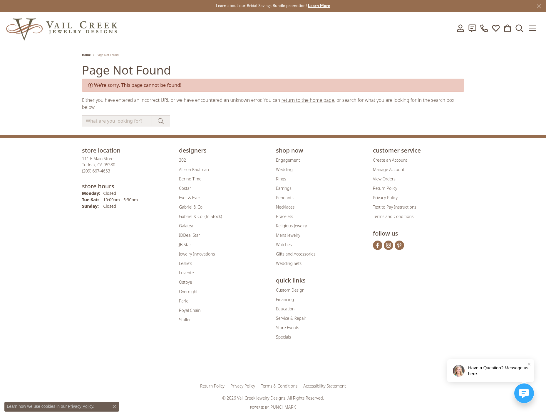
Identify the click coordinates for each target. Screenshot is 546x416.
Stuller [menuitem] (185, 319)
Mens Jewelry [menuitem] (288, 235)
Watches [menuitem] (284, 244)
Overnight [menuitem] (188, 291)
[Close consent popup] (114, 406)
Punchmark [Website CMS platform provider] (283, 407)
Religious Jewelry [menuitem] (291, 226)
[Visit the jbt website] (321, 365)
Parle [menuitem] (183, 301)
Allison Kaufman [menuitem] (194, 169)
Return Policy (385, 188)
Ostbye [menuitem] (185, 282)
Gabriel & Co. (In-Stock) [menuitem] (200, 216)
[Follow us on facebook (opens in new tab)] (377, 245)
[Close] (538, 6)
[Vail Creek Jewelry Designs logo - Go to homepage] (61, 28)
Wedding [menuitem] (284, 169)
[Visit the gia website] (227, 365)
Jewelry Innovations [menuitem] (197, 254)
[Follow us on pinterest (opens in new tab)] (399, 245)
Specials (283, 337)
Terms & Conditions (279, 386)
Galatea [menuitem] (186, 226)
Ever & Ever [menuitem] (189, 197)
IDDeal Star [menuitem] (189, 235)
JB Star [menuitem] (185, 244)
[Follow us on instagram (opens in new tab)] (388, 245)
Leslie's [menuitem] (185, 263)
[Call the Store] (96, 171)
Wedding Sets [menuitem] (289, 263)
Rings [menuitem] (281, 179)
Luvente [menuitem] (186, 272)
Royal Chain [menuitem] (189, 310)
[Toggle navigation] (534, 28)
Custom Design (290, 290)
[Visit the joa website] (253, 365)
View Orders (384, 179)
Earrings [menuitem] (284, 188)
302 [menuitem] (182, 160)
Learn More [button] (319, 6)
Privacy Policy (385, 197)
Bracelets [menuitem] (284, 216)
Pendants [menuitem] (285, 197)
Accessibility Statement (324, 386)
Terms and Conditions (393, 216)
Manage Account (388, 169)
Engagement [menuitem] (288, 160)
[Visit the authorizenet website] (297, 365)
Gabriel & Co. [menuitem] (191, 207)
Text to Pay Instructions (394, 207)
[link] (472, 28)
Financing (285, 299)
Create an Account (390, 160)
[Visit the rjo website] (275, 365)
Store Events (287, 327)
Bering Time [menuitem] (190, 179)
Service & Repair (291, 318)
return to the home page (308, 100)
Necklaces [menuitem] (285, 207)
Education (285, 309)
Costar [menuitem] (185, 188)
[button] (460, 28)
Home (86, 55)
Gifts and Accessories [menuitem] (296, 254)
